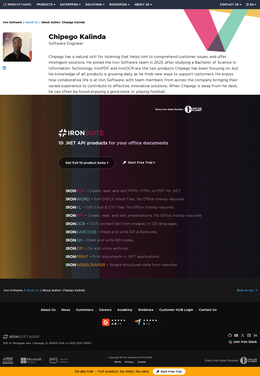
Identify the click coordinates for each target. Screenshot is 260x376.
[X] (242, 336)
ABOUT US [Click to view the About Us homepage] (141, 4)
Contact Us (208, 310)
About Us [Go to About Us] (31, 22)
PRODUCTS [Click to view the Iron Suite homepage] (45, 4)
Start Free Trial (139, 162)
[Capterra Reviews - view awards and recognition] (146, 322)
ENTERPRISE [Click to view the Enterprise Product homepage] (69, 4)
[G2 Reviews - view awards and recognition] (114, 322)
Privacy (129, 362)
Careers (105, 310)
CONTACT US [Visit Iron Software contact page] (229, 4)
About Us (48, 310)
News (65, 310)
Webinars (145, 310)
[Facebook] (249, 336)
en (250, 4)
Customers (84, 310)
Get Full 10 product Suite (86, 163)
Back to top (245, 290)
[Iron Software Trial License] (169, 371)
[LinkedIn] (255, 336)
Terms (117, 362)
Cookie (142, 362)
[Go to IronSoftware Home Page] (17, 4)
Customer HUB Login (176, 310)
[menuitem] (46, 4)
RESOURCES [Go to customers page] (118, 4)
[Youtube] (236, 336)
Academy (124, 310)
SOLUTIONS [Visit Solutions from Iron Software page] (93, 4)
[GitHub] (230, 336)
